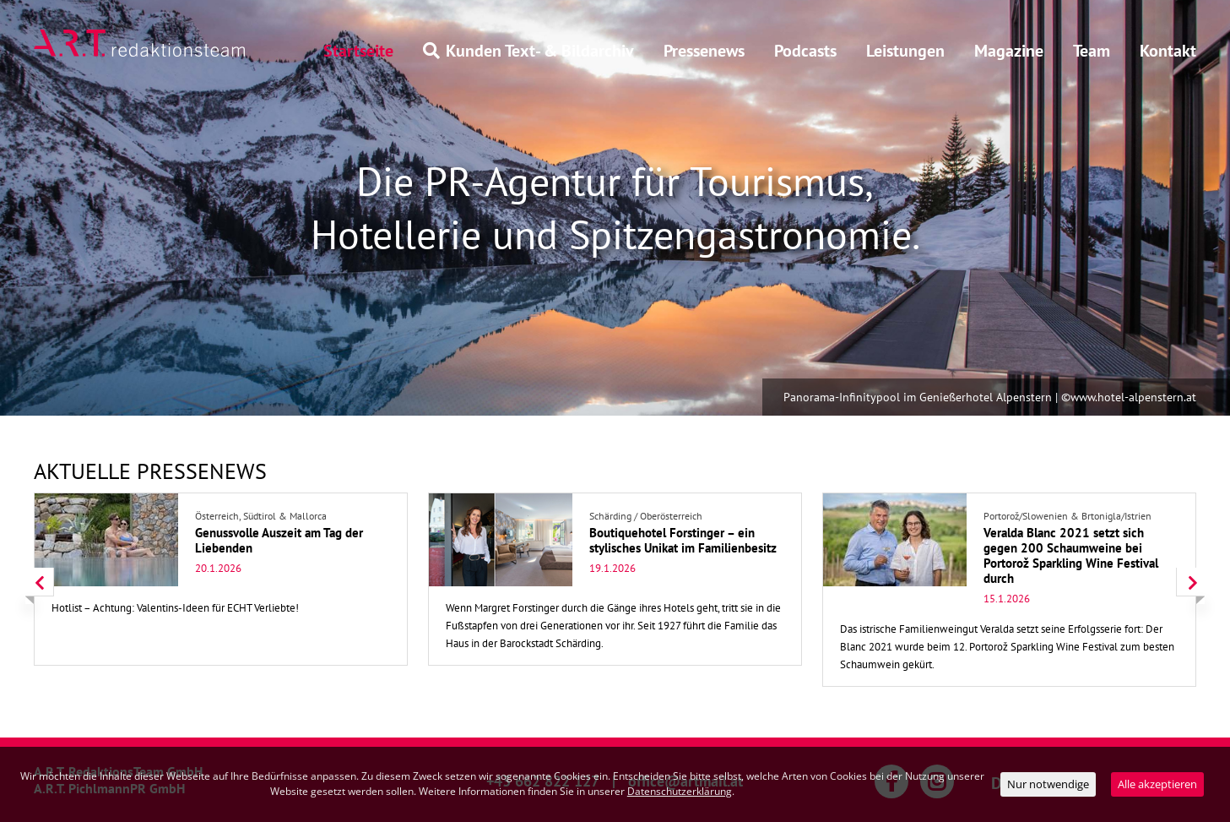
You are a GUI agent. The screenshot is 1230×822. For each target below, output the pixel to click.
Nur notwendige (1048, 784)
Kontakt (1168, 51)
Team (1091, 51)
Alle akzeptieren (1157, 784)
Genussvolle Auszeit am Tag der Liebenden (279, 540)
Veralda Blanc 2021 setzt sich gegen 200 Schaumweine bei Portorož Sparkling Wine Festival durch (1070, 555)
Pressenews (704, 51)
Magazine (1008, 51)
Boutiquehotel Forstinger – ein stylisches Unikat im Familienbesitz (683, 540)
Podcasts (805, 51)
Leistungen (905, 51)
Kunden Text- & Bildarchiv (528, 51)
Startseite (358, 51)
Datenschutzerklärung (679, 791)
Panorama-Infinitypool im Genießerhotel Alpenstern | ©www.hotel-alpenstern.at (989, 397)
